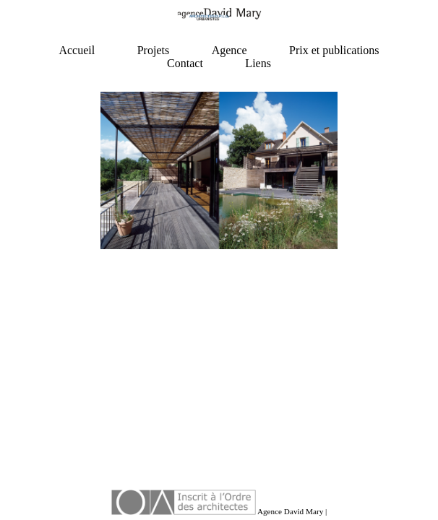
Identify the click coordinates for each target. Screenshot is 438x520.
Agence (229, 50)
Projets (153, 50)
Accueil (77, 50)
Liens (258, 63)
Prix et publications (334, 50)
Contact (185, 63)
